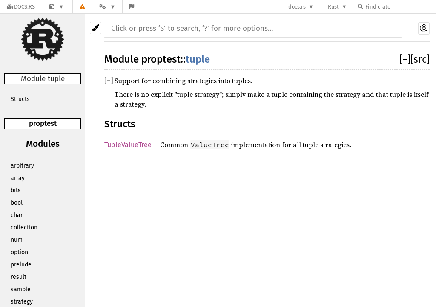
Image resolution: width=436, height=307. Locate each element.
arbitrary (22, 165)
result (18, 277)
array (18, 178)
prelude (21, 264)
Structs (20, 99)
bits (16, 190)
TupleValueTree (128, 145)
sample (21, 289)
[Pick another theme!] (95, 28)
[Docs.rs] (21, 6)
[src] (420, 59)
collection (24, 227)
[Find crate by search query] (400, 6)
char (17, 215)
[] (404, 59)
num (17, 239)
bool (17, 202)
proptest (43, 123)
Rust (333, 6)
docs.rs (297, 6)
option (19, 252)
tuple (198, 59)
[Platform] (107, 6)
